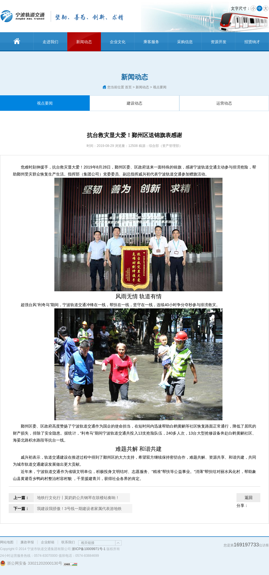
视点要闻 (45, 103)
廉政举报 (27, 542)
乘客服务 (151, 42)
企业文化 (118, 42)
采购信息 (185, 42)
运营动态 (224, 103)
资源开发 (218, 42)
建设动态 (134, 103)
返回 (248, 497)
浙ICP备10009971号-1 (88, 549)
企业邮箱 (47, 542)
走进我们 (50, 42)
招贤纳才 (252, 42)
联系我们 (68, 542)
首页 (128, 87)
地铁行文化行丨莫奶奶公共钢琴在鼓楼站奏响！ (78, 497)
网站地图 (6, 542)
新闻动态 (84, 42)
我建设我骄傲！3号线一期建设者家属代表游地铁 (79, 508)
